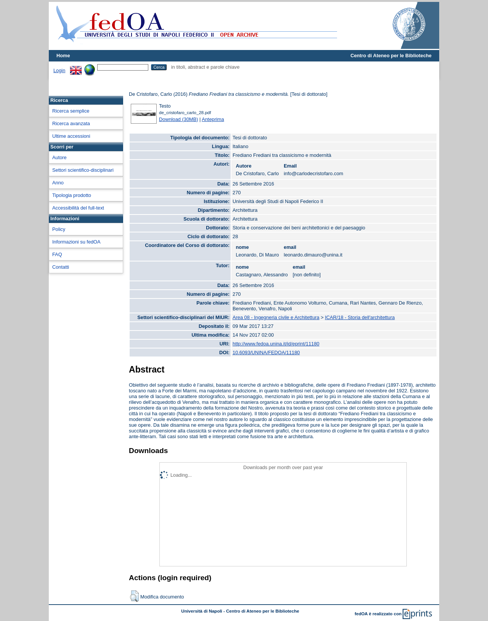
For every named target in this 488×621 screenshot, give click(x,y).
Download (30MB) (178, 119)
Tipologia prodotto (71, 195)
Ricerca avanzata (71, 123)
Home (63, 55)
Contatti (60, 267)
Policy (58, 229)
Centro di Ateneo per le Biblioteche (391, 55)
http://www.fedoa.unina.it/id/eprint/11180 (276, 344)
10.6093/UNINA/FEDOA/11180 (266, 352)
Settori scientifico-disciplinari (83, 170)
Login (59, 70)
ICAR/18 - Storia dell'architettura (360, 317)
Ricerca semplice (70, 111)
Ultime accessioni (71, 136)
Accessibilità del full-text (78, 208)
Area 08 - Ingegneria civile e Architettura (276, 317)
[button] (134, 596)
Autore (59, 157)
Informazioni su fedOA (76, 242)
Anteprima (213, 119)
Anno (58, 182)
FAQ (57, 254)
